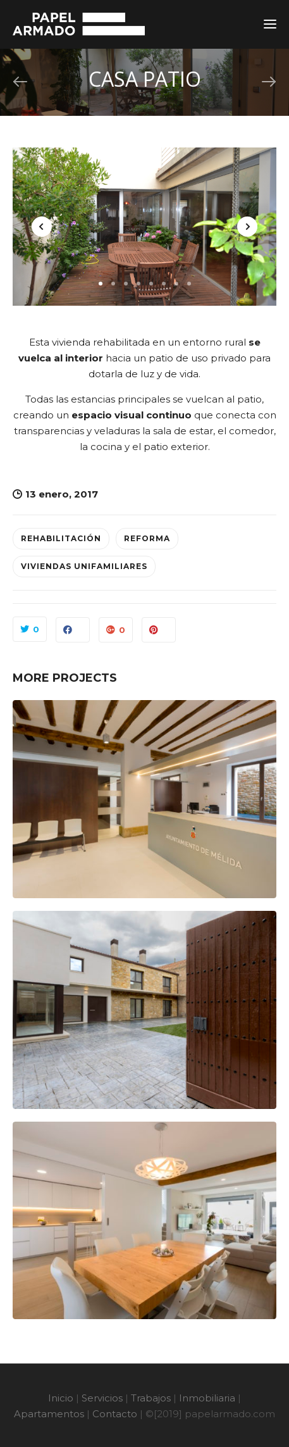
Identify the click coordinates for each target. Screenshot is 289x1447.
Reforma (147, 538)
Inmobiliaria (207, 1398)
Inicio (60, 1398)
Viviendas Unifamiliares (84, 566)
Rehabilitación (61, 538)
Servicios (102, 1398)
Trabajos (151, 1398)
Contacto (114, 1414)
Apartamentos (49, 1414)
